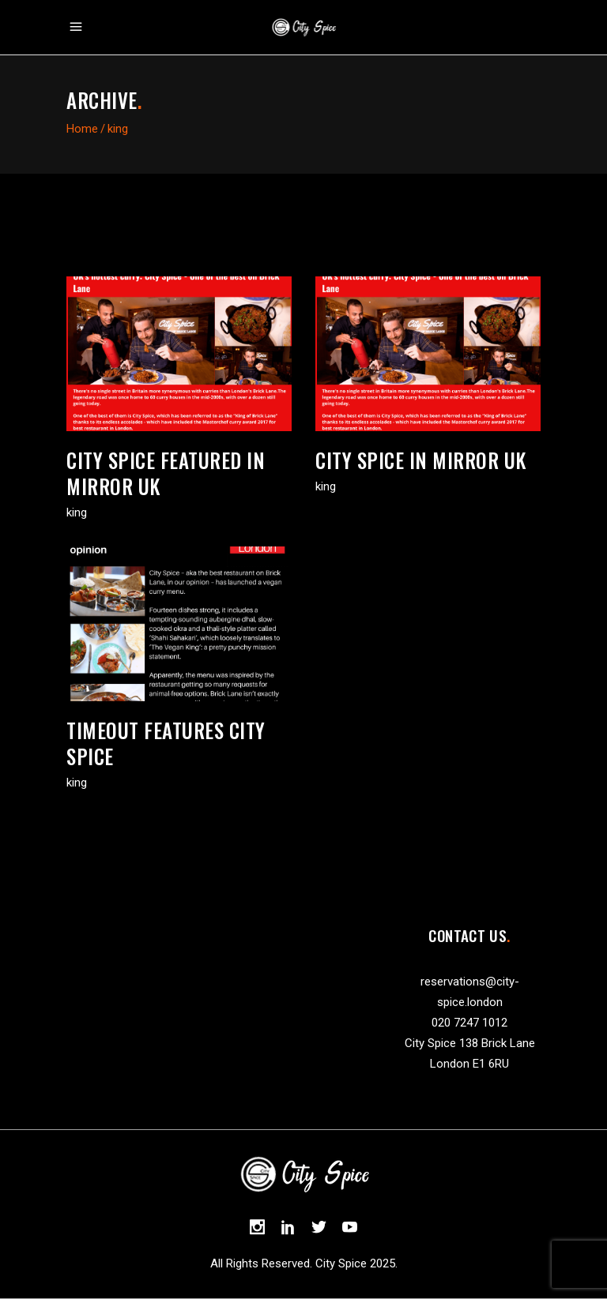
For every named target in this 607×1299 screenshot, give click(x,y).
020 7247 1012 (469, 1023)
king (76, 512)
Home (82, 129)
